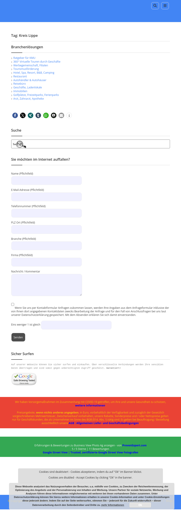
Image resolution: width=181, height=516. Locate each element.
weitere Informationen (90, 405)
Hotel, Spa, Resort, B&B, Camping (33, 73)
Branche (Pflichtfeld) (46, 242)
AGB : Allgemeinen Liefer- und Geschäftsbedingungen (104, 423)
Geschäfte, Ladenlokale (27, 87)
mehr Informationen (112, 505)
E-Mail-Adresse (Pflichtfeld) (46, 193)
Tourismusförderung (26, 69)
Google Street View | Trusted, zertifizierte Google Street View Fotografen (90, 452)
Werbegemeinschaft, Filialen (30, 65)
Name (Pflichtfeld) (46, 177)
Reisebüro (19, 84)
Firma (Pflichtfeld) (46, 258)
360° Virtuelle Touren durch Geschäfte (36, 61)
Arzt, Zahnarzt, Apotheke (28, 99)
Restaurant (20, 76)
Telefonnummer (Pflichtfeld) (46, 209)
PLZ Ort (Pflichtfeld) (46, 226)
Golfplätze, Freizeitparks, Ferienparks (36, 95)
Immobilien (20, 91)
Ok (140, 505)
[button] (15, 115)
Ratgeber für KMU (24, 58)
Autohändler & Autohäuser (30, 80)
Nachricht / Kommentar (46, 278)
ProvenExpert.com (134, 445)
